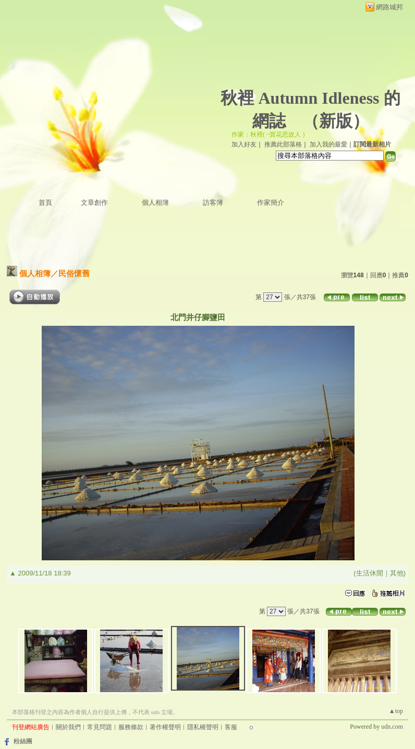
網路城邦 (389, 7)
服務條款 (130, 727)
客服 (231, 727)
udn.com (392, 726)
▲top (396, 711)
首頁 (45, 202)
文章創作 (94, 202)
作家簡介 (270, 202)
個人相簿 (155, 202)
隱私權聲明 (202, 727)
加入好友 (244, 144)
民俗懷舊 (74, 273)
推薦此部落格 (283, 144)
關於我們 (68, 727)
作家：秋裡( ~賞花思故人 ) (267, 134)
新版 (335, 121)
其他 (397, 573)
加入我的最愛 (328, 144)
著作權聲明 (165, 727)
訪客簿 (213, 202)
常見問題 (99, 727)
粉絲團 (23, 741)
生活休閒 (369, 573)
